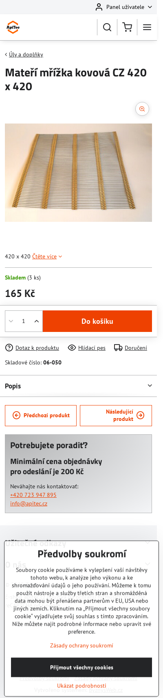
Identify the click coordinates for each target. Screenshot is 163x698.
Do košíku (97, 321)
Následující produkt (125, 415)
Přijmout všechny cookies (81, 687)
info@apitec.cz (28, 503)
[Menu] (147, 27)
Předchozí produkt (41, 415)
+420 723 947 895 (33, 495)
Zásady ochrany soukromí (81, 665)
